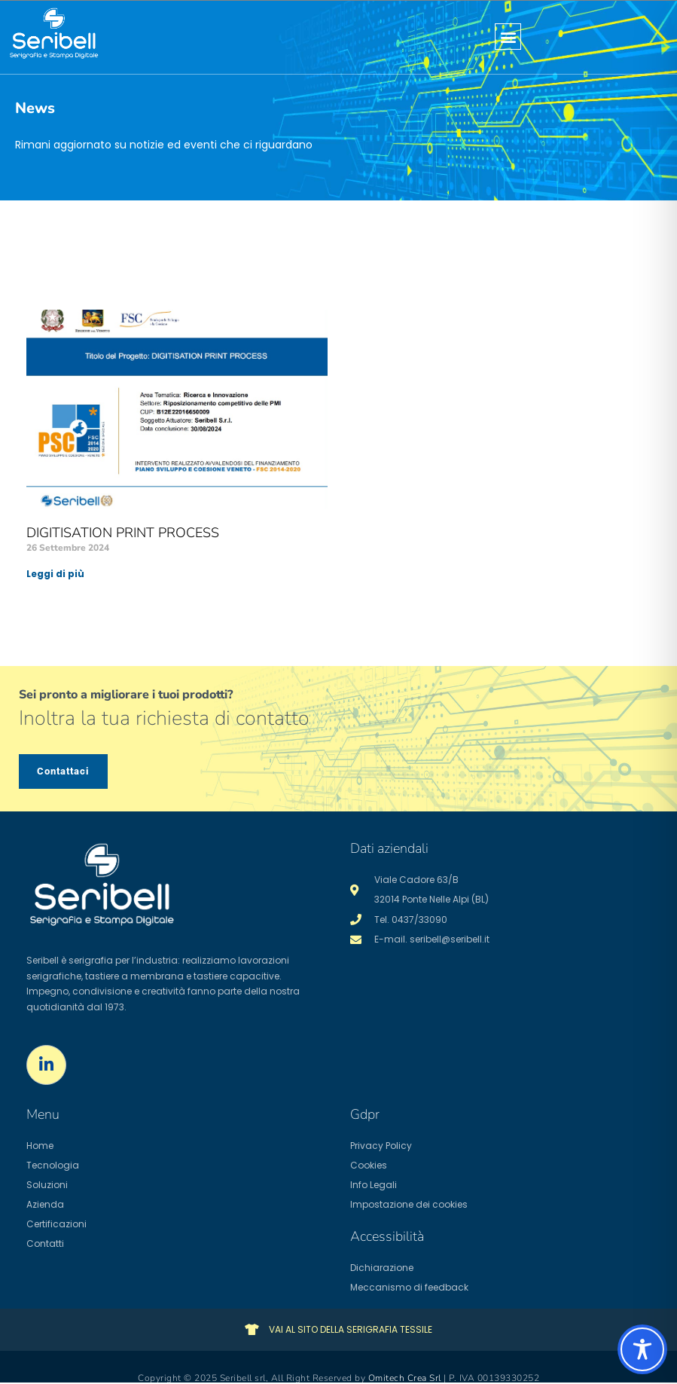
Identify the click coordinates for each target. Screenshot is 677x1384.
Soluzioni (47, 1184)
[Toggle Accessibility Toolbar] (642, 1349)
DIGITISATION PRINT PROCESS (122, 533)
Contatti (45, 1243)
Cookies (368, 1165)
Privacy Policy (381, 1145)
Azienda (45, 1204)
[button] (508, 36)
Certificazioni (56, 1223)
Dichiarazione (381, 1267)
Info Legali (373, 1184)
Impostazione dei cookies (409, 1204)
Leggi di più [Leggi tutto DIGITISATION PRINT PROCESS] (55, 573)
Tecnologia (52, 1165)
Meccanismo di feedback (409, 1287)
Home (39, 1145)
